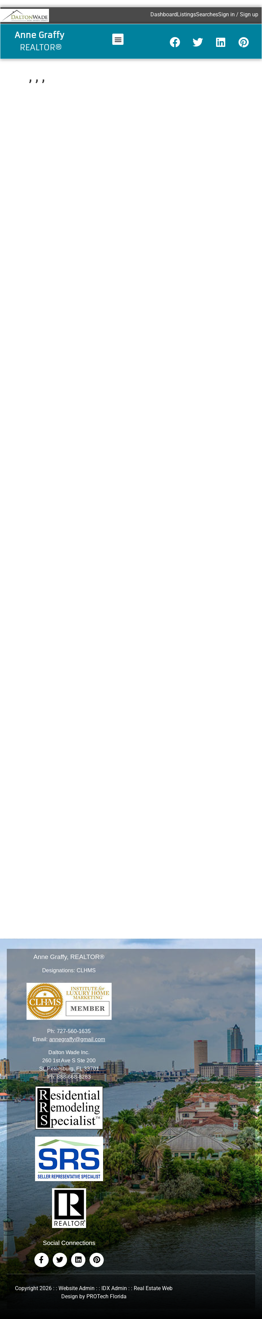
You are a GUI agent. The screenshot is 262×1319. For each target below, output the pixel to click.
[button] (118, 39)
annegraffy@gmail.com (77, 1039)
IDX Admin (114, 1288)
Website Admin (77, 1288)
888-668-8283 (74, 1077)
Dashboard (163, 14)
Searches (207, 14)
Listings (186, 14)
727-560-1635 (74, 1031)
